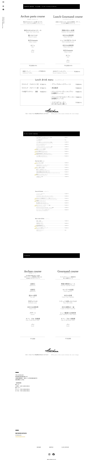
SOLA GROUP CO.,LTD (52, 459)
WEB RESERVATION (20, 436)
